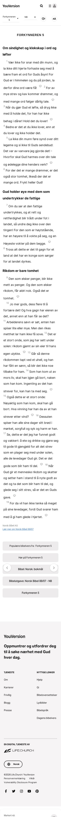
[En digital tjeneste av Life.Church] (30, 746)
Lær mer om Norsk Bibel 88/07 (18, 529)
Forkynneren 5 (11, 18)
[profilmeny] (52, 6)
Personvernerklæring (14, 778)
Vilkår (32, 778)
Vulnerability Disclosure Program (20, 782)
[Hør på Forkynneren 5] (43, 18)
